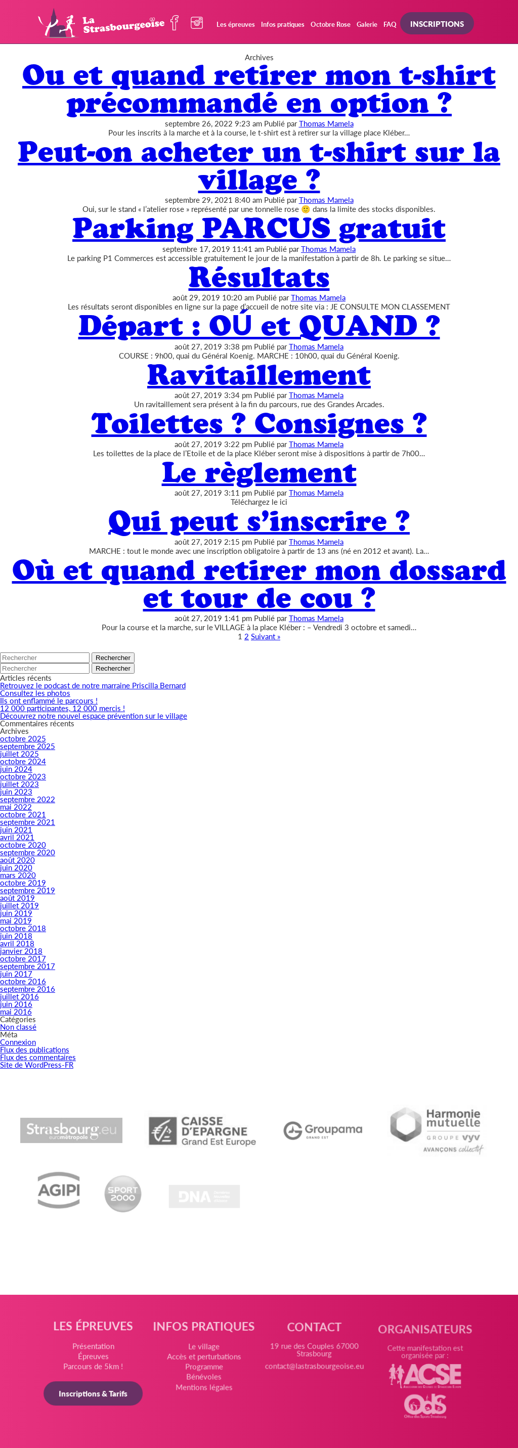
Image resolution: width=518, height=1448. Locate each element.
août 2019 (17, 897)
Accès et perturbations (204, 1360)
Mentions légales (204, 1390)
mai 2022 (16, 806)
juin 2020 (16, 867)
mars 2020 (18, 874)
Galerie (367, 24)
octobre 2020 (23, 844)
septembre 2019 (27, 890)
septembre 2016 (27, 988)
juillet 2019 (19, 905)
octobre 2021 (23, 814)
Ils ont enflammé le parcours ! (49, 700)
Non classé (18, 1026)
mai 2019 (16, 920)
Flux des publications (34, 1049)
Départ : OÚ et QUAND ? (259, 325)
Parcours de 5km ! (95, 1368)
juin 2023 (16, 791)
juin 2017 (16, 973)
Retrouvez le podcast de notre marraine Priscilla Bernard (93, 685)
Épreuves (94, 1358)
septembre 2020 (27, 852)
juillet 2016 (19, 996)
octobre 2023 (23, 776)
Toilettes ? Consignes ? (259, 423)
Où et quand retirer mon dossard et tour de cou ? (259, 584)
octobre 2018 (23, 928)
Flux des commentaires (38, 1056)
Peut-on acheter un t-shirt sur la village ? (259, 165)
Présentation (94, 1348)
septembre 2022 (27, 799)
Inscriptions (437, 23)
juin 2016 (16, 1003)
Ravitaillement (259, 374)
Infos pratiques (283, 24)
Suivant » (265, 636)
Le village (204, 1351)
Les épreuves (236, 24)
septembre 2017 (27, 965)
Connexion (18, 1041)
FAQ (390, 24)
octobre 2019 (23, 882)
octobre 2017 (23, 958)
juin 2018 (16, 935)
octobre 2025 (23, 738)
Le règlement (259, 472)
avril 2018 (17, 943)
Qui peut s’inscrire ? (259, 521)
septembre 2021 (27, 821)
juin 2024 (16, 768)
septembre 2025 (27, 745)
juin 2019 (16, 912)
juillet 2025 (19, 753)
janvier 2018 (21, 950)
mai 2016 (16, 1011)
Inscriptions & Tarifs (94, 1394)
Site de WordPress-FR (36, 1064)
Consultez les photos (35, 692)
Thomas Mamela (326, 123)
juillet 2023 (19, 783)
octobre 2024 (23, 761)
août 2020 (17, 859)
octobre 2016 (23, 981)
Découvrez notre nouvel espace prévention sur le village (93, 715)
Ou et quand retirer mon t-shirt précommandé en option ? (259, 88)
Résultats (259, 277)
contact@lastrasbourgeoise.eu (313, 1372)
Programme (204, 1370)
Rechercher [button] (113, 658)
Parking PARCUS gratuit (259, 228)
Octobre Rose (331, 24)
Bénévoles (204, 1380)
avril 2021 (17, 836)
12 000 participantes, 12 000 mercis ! (62, 708)
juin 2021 (16, 829)
